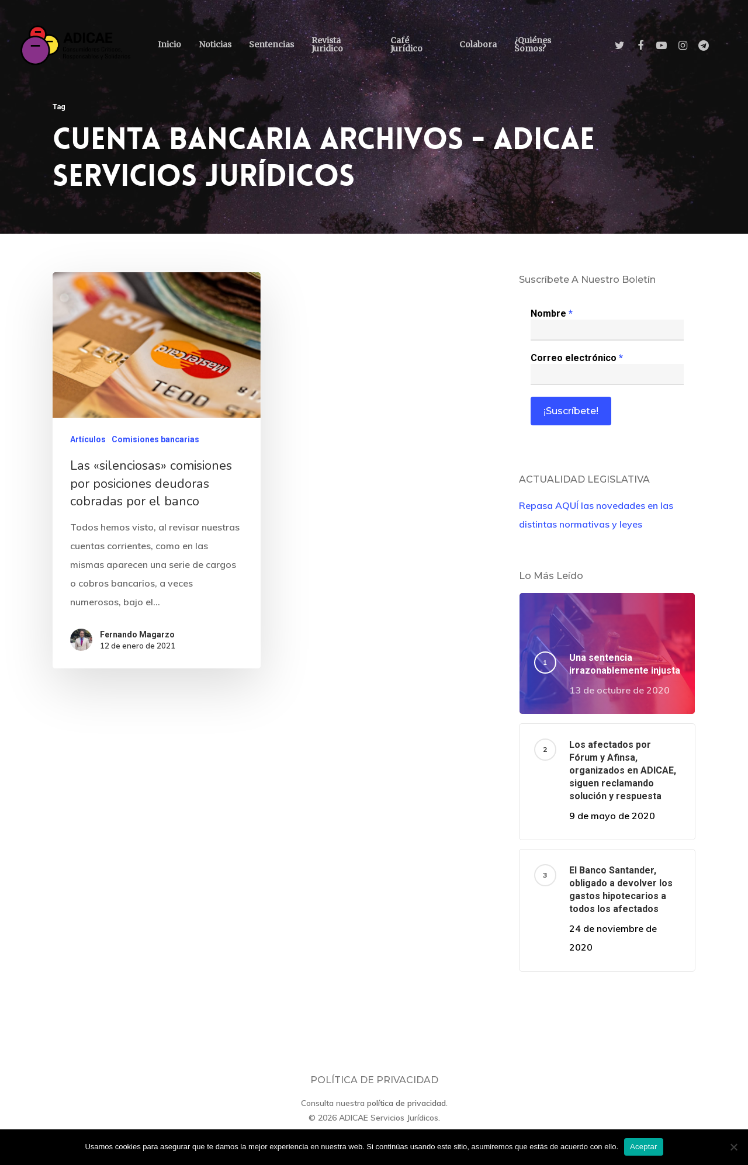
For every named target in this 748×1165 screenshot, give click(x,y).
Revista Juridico (327, 44)
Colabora (478, 44)
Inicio (169, 44)
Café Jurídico (406, 44)
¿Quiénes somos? (532, 44)
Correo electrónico (577, 357)
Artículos (88, 444)
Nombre (552, 313)
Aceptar (643, 1146)
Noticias (215, 44)
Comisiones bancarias (155, 444)
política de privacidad (406, 1103)
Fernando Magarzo (137, 638)
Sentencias (271, 44)
